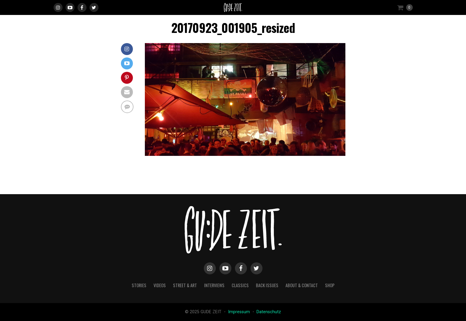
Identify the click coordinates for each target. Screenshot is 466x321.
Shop (330, 285)
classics (240, 285)
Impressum (239, 311)
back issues (267, 285)
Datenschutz (268, 311)
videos (160, 285)
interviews (214, 285)
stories (139, 285)
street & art (185, 285)
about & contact (302, 285)
